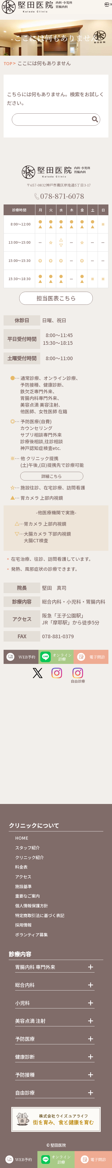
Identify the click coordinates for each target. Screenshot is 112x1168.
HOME (21, 838)
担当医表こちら (56, 298)
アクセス (23, 876)
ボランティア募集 (31, 934)
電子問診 (98, 1159)
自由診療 (78, 676)
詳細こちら (47, 476)
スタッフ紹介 (27, 848)
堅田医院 (58, 1145)
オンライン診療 (61, 1159)
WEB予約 (23, 1159)
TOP (8, 63)
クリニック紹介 (29, 857)
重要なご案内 (27, 896)
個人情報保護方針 (31, 905)
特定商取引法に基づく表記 (39, 915)
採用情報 (23, 925)
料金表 (21, 867)
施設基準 (23, 886)
